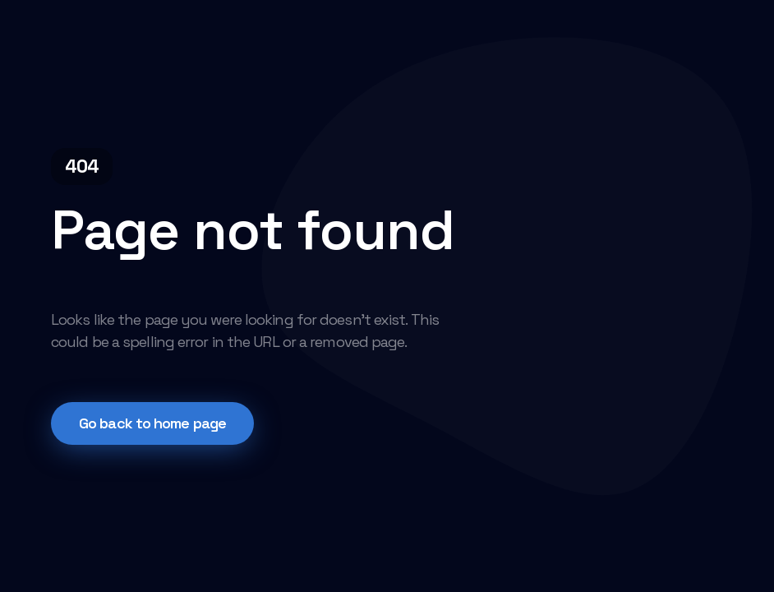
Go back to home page (152, 423)
